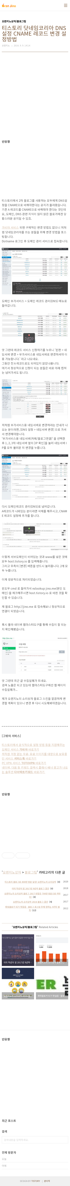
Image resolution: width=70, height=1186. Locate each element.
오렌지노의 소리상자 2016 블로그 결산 (30, 901)
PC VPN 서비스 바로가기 (24, 763)
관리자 (47, 1180)
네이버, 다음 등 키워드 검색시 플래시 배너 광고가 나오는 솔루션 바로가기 (35, 769)
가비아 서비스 (10, 227)
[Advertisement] (35, 96)
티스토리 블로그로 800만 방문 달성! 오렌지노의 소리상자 (30, 881)
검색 (64, 1139)
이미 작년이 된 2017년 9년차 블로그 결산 (30, 888)
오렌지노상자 (12, 872)
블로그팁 (31, 872)
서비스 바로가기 (20, 758)
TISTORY (35, 1180)
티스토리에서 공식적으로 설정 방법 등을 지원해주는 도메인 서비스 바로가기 (33, 747)
